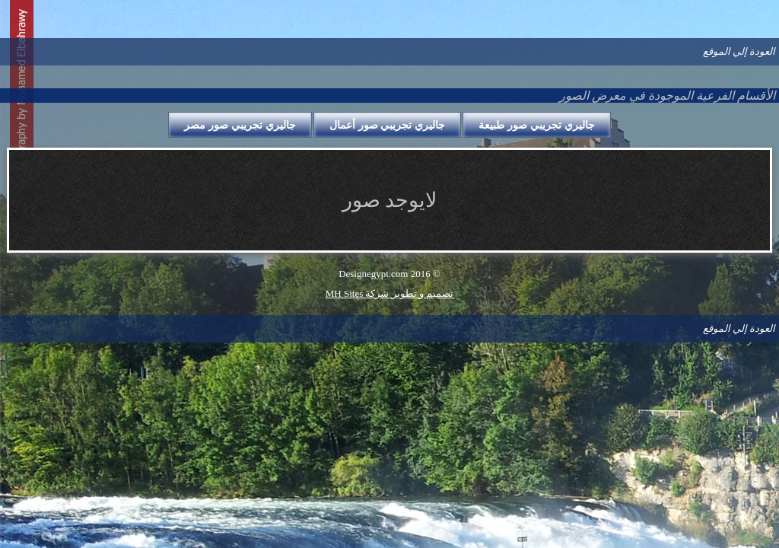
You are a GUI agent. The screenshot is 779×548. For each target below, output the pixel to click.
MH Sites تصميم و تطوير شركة (389, 293)
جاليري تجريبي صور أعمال (387, 125)
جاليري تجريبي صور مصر (240, 125)
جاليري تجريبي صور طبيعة (537, 125)
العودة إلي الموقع (739, 51)
